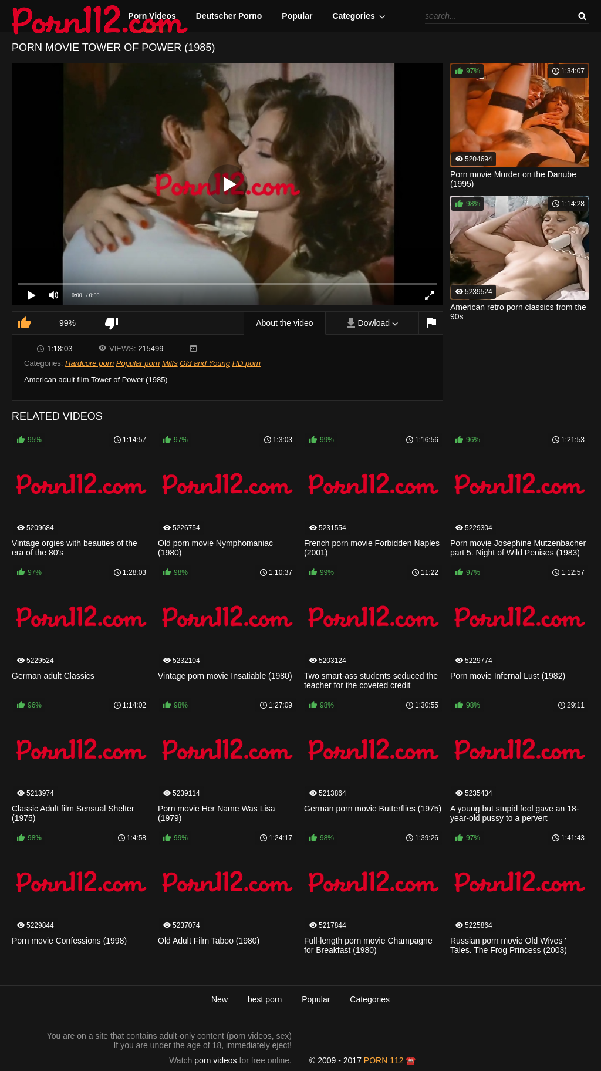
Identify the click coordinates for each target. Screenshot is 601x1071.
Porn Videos (151, 16)
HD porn (246, 363)
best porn (265, 999)
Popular (297, 16)
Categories (353, 16)
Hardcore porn (89, 363)
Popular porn (138, 363)
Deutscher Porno (229, 16)
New (219, 999)
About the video (284, 323)
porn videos (215, 1060)
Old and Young (205, 363)
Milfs (170, 363)
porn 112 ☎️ (390, 1060)
